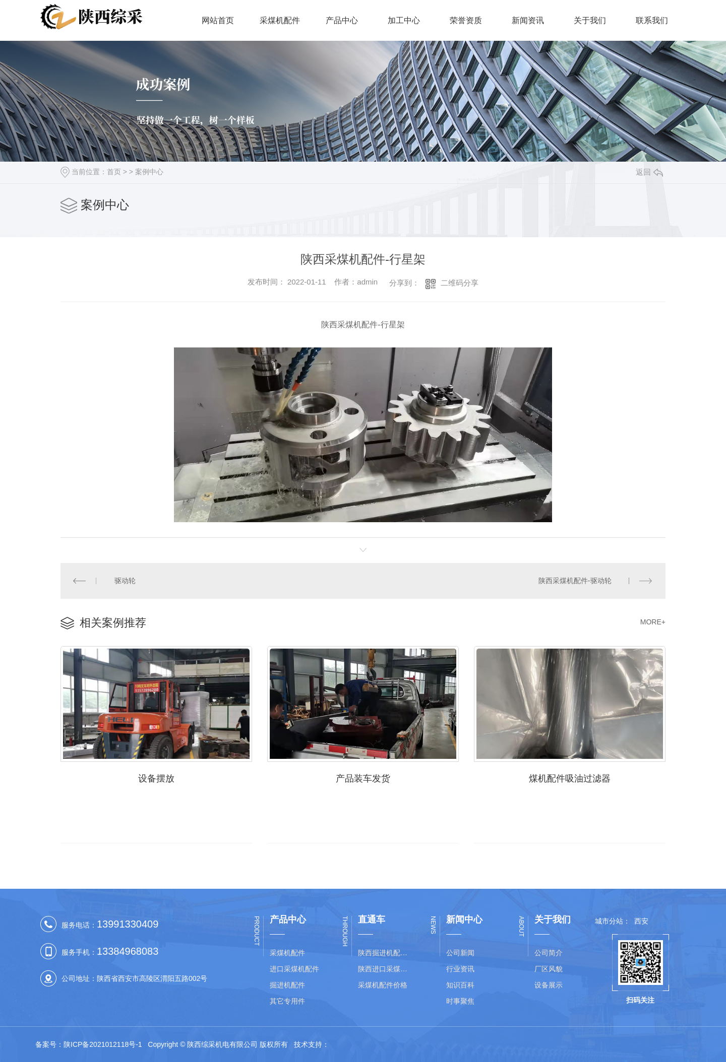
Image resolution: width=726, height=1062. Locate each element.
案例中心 (149, 172)
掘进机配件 (287, 985)
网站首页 (218, 20)
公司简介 (548, 953)
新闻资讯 (528, 20)
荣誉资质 (466, 20)
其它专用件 (287, 1001)
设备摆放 (156, 778)
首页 (114, 172)
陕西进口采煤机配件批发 (385, 969)
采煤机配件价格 (382, 985)
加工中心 (404, 20)
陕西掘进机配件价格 (385, 953)
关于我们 (590, 20)
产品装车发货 (363, 778)
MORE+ (653, 622)
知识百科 (460, 985)
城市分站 (609, 921)
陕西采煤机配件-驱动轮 (575, 581)
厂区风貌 (548, 969)
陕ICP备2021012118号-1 (103, 1044)
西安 (641, 921)
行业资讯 (460, 969)
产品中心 (342, 20)
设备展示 (548, 985)
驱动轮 (125, 581)
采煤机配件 (280, 20)
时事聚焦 (460, 1001)
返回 (649, 172)
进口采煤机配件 (294, 969)
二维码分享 (459, 282)
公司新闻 (460, 953)
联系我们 (652, 20)
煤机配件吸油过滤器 (570, 778)
